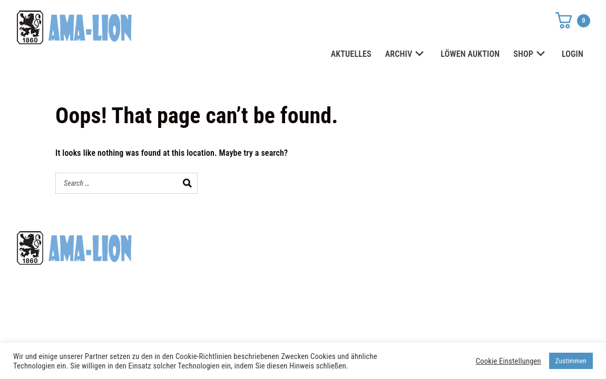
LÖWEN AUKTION (470, 54)
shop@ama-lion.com (253, 262)
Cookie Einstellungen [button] (508, 361)
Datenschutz (434, 244)
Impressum (431, 262)
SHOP (530, 54)
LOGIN (572, 54)
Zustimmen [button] (571, 361)
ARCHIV (406, 54)
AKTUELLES (351, 54)
